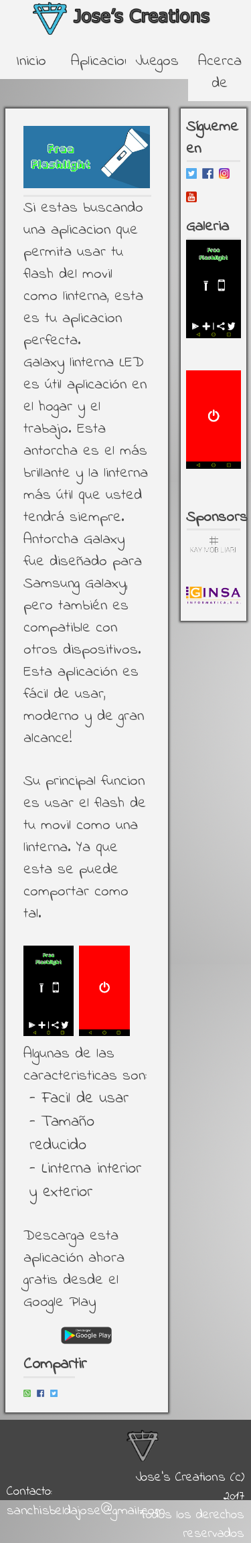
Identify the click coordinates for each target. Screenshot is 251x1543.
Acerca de (220, 72)
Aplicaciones (98, 61)
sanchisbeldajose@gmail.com (86, 1511)
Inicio (31, 61)
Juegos (157, 61)
